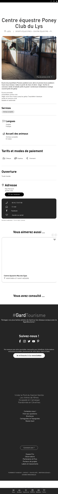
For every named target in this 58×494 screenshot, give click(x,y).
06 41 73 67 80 (17, 203)
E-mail (14, 207)
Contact (25, 472)
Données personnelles (29, 475)
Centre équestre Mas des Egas (15, 276)
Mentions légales (44, 472)
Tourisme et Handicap (14, 472)
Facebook (14, 211)
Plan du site (33, 472)
